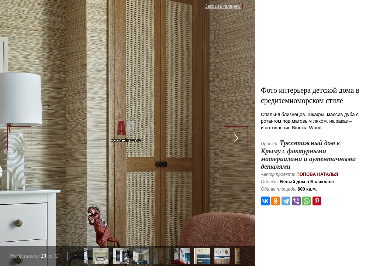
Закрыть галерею (223, 6)
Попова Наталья (317, 174)
